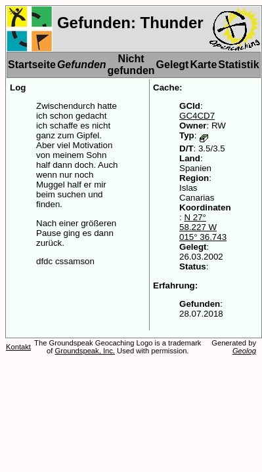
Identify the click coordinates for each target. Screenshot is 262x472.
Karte (203, 64)
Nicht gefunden (131, 64)
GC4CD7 (197, 116)
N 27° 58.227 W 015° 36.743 (203, 227)
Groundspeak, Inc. (85, 351)
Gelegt (172, 64)
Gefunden (81, 64)
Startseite (32, 64)
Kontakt (18, 347)
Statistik (238, 64)
